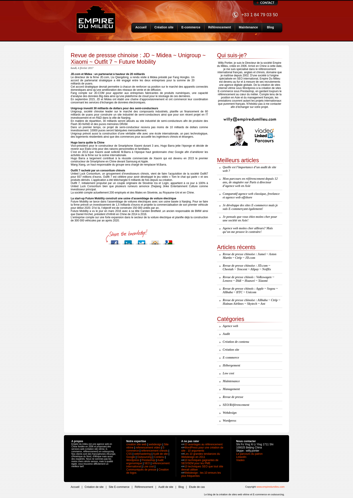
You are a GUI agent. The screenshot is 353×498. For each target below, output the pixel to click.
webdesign (155, 444)
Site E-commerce (119, 487)
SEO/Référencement (236, 405)
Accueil (141, 27)
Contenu (159, 457)
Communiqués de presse (141, 469)
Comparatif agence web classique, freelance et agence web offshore (251, 195)
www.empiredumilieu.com (270, 486)
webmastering (142, 453)
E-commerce (190, 27)
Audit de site (160, 453)
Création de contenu (236, 341)
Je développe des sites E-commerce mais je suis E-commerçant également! (250, 207)
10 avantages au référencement (203, 444)
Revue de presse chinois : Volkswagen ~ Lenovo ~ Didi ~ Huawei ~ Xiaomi (248, 278)
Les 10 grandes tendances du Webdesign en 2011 (200, 455)
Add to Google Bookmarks (168, 241)
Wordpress (229, 420)
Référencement (219, 27)
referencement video (148, 447)
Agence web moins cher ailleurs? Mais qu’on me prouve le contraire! (248, 230)
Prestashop (148, 460)
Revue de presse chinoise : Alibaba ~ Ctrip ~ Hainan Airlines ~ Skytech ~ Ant (251, 301)
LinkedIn (241, 457)
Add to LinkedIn (128, 241)
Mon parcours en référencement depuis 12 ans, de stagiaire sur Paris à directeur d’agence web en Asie (250, 182)
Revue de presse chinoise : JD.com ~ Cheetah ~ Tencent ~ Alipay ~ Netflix (247, 267)
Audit (226, 334)
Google (130, 457)
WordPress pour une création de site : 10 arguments (202, 449)
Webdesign (230, 412)
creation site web (136, 444)
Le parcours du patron (249, 453)
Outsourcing (144, 457)
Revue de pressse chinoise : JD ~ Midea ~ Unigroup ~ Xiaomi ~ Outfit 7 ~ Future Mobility (138, 58)
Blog (270, 27)
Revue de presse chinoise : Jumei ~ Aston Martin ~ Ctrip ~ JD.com (249, 255)
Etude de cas (197, 487)
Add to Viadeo (155, 241)
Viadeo (240, 460)
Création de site (94, 487)
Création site (164, 27)
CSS (129, 453)
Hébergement (231, 365)
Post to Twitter (141, 241)
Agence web (230, 326)
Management (231, 389)
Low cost (228, 373)
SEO (147, 463)
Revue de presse (233, 397)
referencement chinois (154, 450)
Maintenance (248, 27)
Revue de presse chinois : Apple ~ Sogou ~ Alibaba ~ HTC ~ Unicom (250, 290)
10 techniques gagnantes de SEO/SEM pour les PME (199, 462)
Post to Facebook (114, 241)
